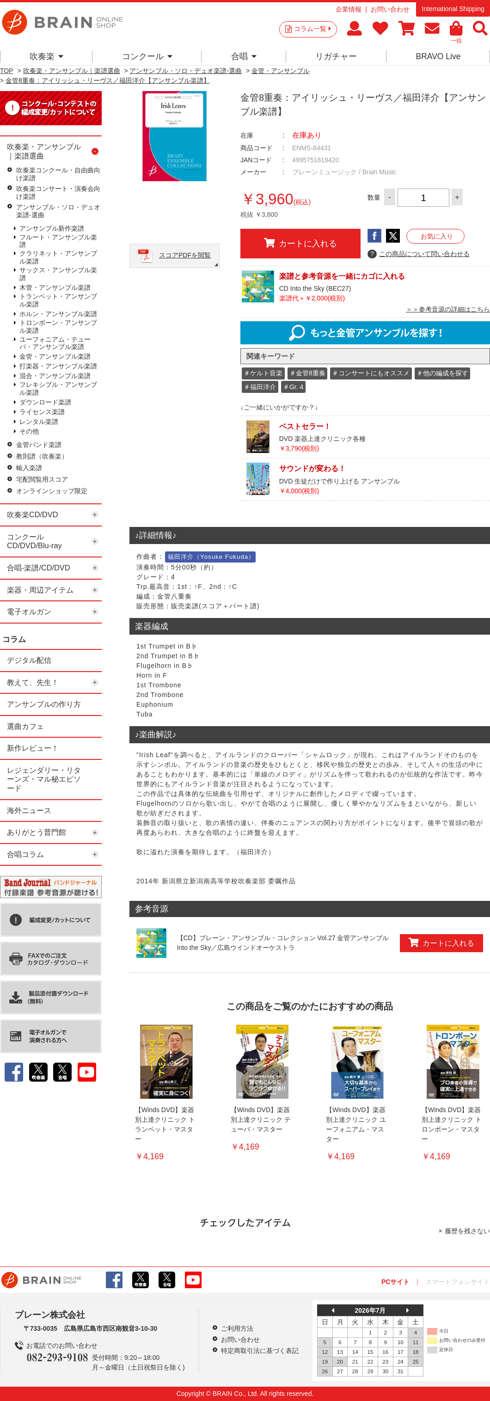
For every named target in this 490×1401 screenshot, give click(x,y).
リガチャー (336, 56)
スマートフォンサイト (457, 1281)
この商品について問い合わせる (419, 254)
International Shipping (453, 8)
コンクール (147, 56)
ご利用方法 (237, 1328)
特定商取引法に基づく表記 (260, 1350)
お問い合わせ (390, 9)
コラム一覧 (312, 28)
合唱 (244, 56)
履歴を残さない (467, 1231)
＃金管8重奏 (307, 373)
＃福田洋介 (260, 387)
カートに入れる (300, 243)
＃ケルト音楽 (263, 373)
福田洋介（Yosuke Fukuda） (211, 556)
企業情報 (348, 9)
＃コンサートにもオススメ (371, 373)
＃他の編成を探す (442, 373)
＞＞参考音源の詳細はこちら (448, 309)
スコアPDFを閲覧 (185, 255)
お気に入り (437, 236)
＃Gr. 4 (293, 387)
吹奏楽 (46, 56)
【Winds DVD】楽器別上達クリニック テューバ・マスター (261, 1119)
